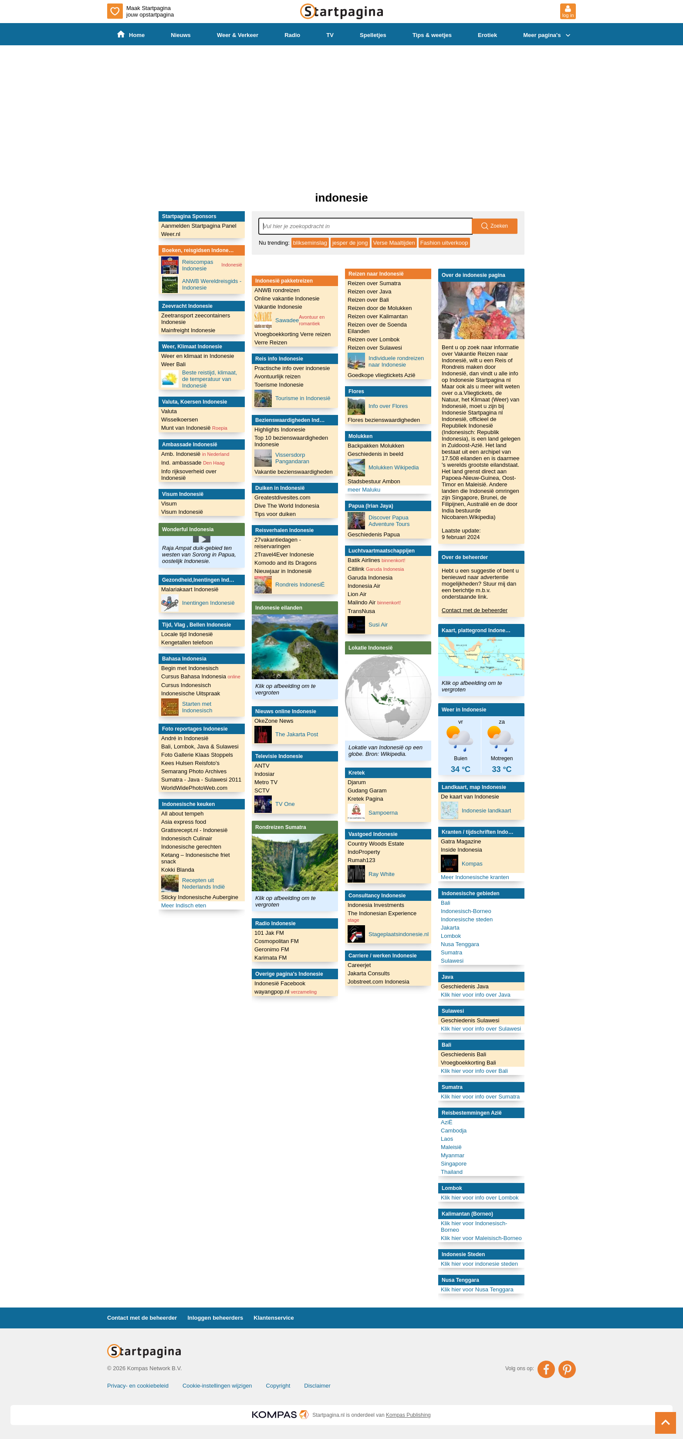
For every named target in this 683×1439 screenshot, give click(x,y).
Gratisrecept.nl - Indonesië (194, 830)
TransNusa (361, 611)
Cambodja (454, 1130)
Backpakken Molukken (376, 445)
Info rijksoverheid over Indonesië (188, 474)
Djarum (357, 782)
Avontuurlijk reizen (277, 376)
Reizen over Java (369, 291)
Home (131, 34)
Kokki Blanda (177, 869)
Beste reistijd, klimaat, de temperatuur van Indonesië (199, 379)
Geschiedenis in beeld (375, 454)
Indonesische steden (467, 919)
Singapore (454, 1163)
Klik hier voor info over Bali (474, 1071)
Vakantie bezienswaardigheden (293, 471)
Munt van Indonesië (194, 428)
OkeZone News (274, 721)
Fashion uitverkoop (444, 242)
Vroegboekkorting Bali (468, 1062)
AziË (447, 1122)
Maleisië (451, 1147)
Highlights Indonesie (279, 429)
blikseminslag (310, 242)
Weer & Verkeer (237, 35)
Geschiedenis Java (465, 986)
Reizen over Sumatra (374, 283)
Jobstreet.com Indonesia (378, 981)
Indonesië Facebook (279, 983)
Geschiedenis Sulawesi (470, 1020)
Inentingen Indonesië (198, 603)
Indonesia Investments (376, 905)
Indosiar (264, 774)
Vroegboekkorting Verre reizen (292, 334)
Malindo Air (374, 602)
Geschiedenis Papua (374, 534)
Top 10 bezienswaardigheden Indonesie (291, 441)
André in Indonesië (184, 738)
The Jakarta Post (286, 734)
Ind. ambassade (193, 462)
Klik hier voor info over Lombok (479, 1197)
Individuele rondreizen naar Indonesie (386, 361)
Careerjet (359, 965)
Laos (447, 1139)
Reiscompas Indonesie (201, 265)
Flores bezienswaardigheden (384, 420)
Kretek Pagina (365, 798)
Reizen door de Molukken (380, 308)
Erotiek (487, 35)
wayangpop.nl (285, 991)
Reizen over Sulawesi (375, 347)
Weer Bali (173, 364)
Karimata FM (270, 957)
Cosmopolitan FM (276, 941)
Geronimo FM (271, 949)
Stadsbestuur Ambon (374, 481)
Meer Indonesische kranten (475, 877)
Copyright (278, 1385)
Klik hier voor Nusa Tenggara (477, 1289)
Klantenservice (274, 1317)
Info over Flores (378, 406)
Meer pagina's (548, 35)
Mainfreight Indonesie (188, 330)
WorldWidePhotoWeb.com (194, 788)
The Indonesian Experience (382, 916)
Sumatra (451, 952)
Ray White (371, 874)
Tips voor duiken (275, 514)
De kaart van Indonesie (470, 796)
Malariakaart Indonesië (190, 589)
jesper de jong (350, 242)
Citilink (376, 569)
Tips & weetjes (432, 35)
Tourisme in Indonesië (292, 398)
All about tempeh (182, 813)
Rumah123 (361, 860)
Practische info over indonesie (292, 368)
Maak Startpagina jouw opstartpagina (140, 11)
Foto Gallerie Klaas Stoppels (197, 755)
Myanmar (452, 1155)
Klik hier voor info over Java (476, 994)
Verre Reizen (270, 342)
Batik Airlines (376, 560)
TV (330, 35)
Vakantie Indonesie (278, 306)
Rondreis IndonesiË (289, 584)
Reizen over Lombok (373, 339)
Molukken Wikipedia (383, 467)
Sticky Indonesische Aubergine (199, 897)
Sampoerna (373, 812)
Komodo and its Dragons (285, 562)
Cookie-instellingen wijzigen (217, 1385)
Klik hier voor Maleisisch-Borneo (481, 1238)
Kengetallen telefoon (187, 642)
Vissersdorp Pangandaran (281, 458)
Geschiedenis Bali (463, 1054)
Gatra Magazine (461, 841)
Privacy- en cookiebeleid (138, 1385)
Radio (292, 35)
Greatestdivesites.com (282, 497)
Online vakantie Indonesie (287, 298)
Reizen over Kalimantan (378, 316)
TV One (274, 804)
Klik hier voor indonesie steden (479, 1263)
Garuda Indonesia (370, 577)
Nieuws (181, 35)
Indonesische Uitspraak (190, 693)
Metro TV (265, 782)
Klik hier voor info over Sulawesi (481, 1028)
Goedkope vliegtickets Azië (381, 375)
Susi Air (368, 625)
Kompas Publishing (408, 1415)
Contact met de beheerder (474, 610)
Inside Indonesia (461, 849)
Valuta (169, 411)
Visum (169, 503)
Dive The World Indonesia (286, 505)
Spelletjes (373, 35)
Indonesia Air (364, 586)
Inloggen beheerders (215, 1317)
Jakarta (450, 927)
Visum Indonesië (182, 512)
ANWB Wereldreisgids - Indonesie (201, 284)
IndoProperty (364, 852)
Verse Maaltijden (394, 242)
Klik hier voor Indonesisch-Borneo (474, 1226)
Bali (445, 903)
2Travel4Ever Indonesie (284, 554)
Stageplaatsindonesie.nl (388, 934)
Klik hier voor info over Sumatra (480, 1096)
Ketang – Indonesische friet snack (195, 858)
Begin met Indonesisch (190, 668)
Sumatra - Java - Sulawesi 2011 (201, 779)
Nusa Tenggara (460, 944)
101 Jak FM (269, 933)
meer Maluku (364, 489)
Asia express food (183, 822)
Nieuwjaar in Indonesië (283, 571)
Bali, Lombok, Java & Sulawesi (200, 746)
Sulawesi (452, 960)
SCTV (262, 790)
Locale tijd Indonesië (187, 634)
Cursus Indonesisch (186, 685)
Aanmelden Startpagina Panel (199, 225)
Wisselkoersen (179, 419)
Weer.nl (170, 234)
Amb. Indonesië (195, 454)
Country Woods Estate (376, 843)
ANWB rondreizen (277, 290)
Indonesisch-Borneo (466, 911)
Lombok (451, 936)
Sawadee (294, 320)
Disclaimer (317, 1385)
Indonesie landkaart (476, 810)
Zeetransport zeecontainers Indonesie (195, 318)
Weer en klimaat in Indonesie (197, 356)
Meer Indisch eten (183, 905)
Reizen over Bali (368, 300)
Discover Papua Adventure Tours (378, 520)
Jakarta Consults (369, 973)
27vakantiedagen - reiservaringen (277, 542)
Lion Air (357, 594)
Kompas (462, 863)
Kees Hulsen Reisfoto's (190, 763)
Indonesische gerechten (191, 846)
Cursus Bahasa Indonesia (200, 676)
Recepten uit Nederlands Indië (193, 883)
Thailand (452, 1172)
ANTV (262, 765)
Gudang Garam (367, 790)
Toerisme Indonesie (279, 384)
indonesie (341, 197)
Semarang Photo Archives (194, 771)
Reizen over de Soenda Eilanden (377, 327)
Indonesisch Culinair (186, 838)
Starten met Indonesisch (186, 707)
